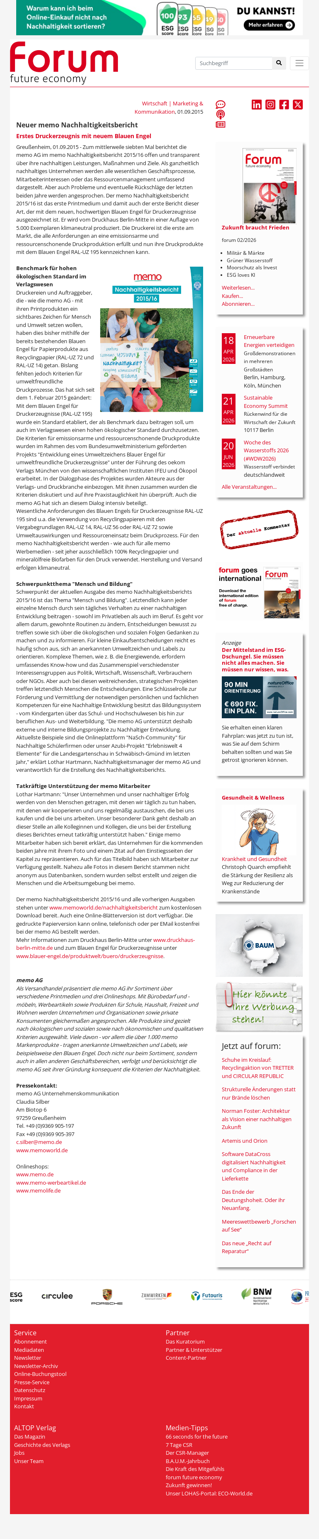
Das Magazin (29, 1436)
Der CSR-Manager (187, 1452)
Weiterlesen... (238, 287)
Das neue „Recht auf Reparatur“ (246, 1247)
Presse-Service (31, 1382)
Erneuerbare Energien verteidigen (269, 341)
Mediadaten (29, 1350)
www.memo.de (35, 1174)
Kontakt (24, 1406)
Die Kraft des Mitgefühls (195, 1469)
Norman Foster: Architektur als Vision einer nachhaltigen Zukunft (257, 1119)
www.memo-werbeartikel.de (51, 1182)
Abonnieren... (238, 303)
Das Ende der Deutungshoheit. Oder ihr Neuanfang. (253, 1200)
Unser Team (29, 1461)
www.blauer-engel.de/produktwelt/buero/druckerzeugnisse (89, 956)
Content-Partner (186, 1357)
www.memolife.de (38, 1190)
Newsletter (27, 1357)
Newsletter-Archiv (36, 1366)
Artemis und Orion (244, 1140)
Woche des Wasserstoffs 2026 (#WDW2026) (266, 450)
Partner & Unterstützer (194, 1350)
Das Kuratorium (185, 1341)
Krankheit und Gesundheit (254, 859)
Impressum (28, 1398)
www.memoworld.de (42, 1150)
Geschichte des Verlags (42, 1445)
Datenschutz (29, 1390)
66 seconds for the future (197, 1436)
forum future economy (194, 1477)
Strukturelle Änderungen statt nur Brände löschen (259, 1093)
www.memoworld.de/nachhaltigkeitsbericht (104, 907)
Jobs (19, 1452)
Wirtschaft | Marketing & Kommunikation (169, 107)
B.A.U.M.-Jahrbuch (188, 1461)
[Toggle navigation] (299, 63)
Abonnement (30, 1341)
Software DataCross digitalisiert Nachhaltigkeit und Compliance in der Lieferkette (254, 1166)
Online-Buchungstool (40, 1374)
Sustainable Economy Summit (266, 402)
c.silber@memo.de (39, 1142)
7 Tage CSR (179, 1445)
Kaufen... (232, 296)
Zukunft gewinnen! (189, 1485)
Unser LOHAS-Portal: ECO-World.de (209, 1493)
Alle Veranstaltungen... (249, 486)
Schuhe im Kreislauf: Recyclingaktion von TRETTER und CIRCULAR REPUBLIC (258, 1068)
